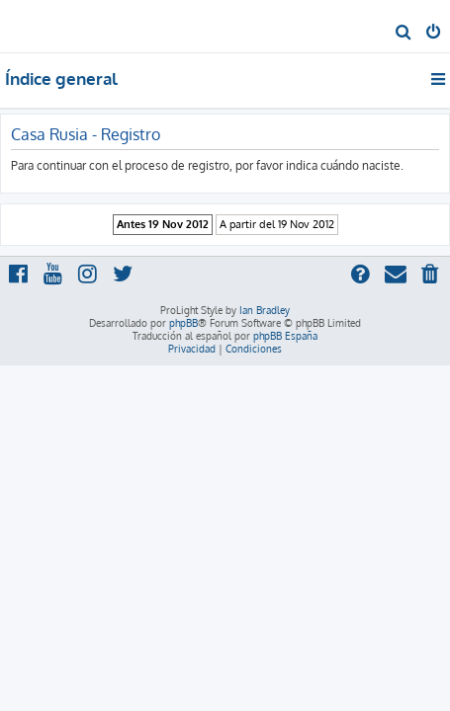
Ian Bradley (264, 310)
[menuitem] (404, 33)
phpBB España (285, 336)
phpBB (183, 323)
